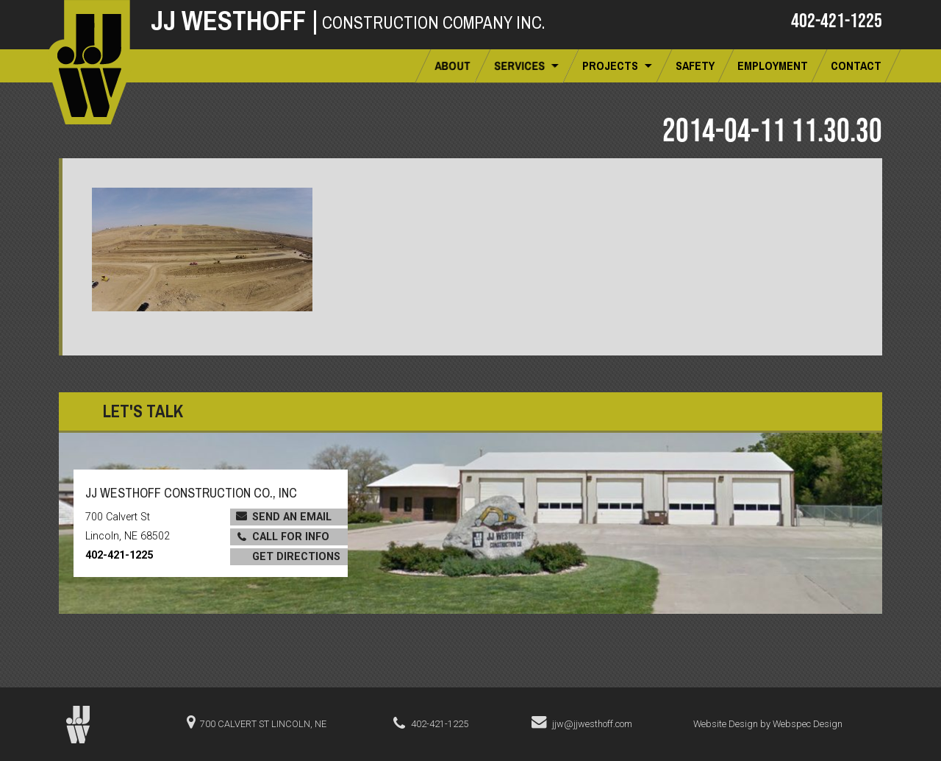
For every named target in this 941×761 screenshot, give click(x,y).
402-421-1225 (836, 20)
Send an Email (292, 517)
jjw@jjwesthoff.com (592, 723)
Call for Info (290, 537)
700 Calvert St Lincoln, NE (263, 723)
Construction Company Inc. (433, 22)
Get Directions (296, 557)
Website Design (725, 723)
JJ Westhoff (234, 20)
